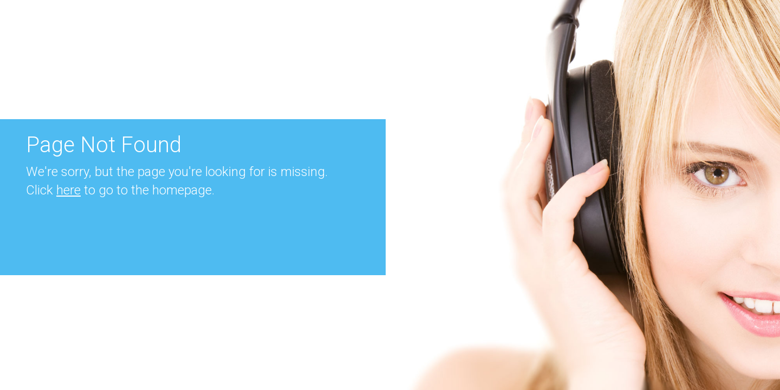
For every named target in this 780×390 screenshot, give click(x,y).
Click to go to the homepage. (120, 190)
